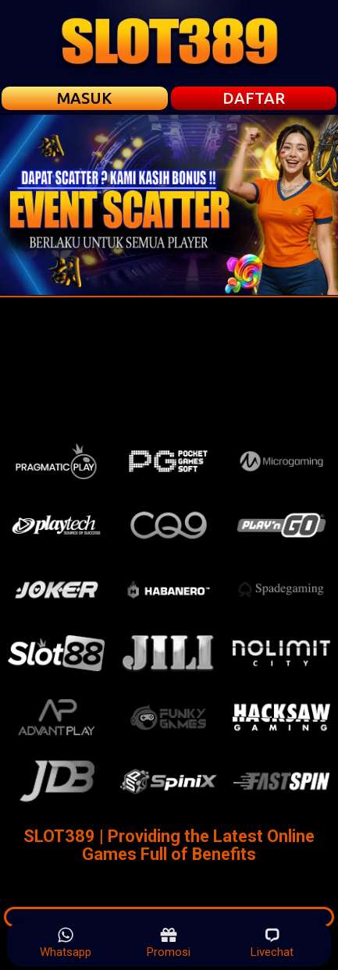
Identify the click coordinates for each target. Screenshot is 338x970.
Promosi (168, 942)
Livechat (272, 942)
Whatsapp (65, 942)
